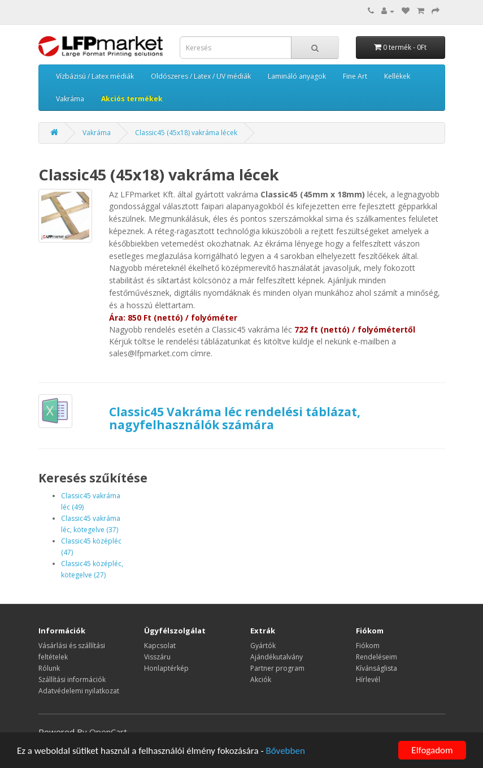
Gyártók (263, 645)
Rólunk (49, 668)
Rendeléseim (376, 657)
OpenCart (108, 731)
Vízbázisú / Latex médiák (95, 76)
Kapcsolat (160, 645)
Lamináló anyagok (297, 76)
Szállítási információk (72, 679)
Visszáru (157, 657)
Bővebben (285, 751)
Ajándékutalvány (276, 657)
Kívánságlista (376, 668)
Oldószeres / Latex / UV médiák (201, 76)
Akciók (260, 679)
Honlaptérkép (166, 668)
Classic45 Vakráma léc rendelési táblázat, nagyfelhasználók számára (234, 418)
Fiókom (368, 645)
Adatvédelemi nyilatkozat (78, 691)
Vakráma (70, 98)
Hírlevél (368, 679)
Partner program (277, 668)
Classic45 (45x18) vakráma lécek (186, 132)
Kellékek (397, 76)
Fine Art (355, 76)
